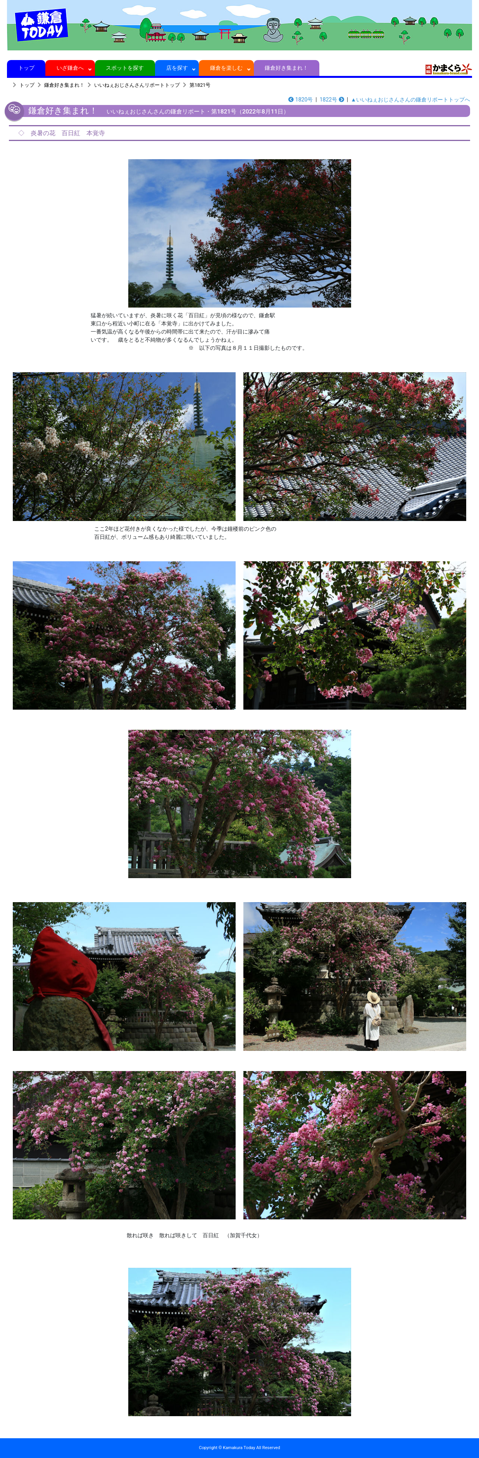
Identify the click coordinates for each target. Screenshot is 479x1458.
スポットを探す (125, 68)
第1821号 (200, 85)
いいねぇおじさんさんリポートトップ (137, 85)
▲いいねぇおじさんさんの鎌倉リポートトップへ (410, 99)
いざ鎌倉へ (70, 68)
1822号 (332, 99)
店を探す (177, 68)
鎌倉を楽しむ (226, 68)
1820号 (300, 99)
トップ (26, 68)
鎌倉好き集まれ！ (287, 68)
